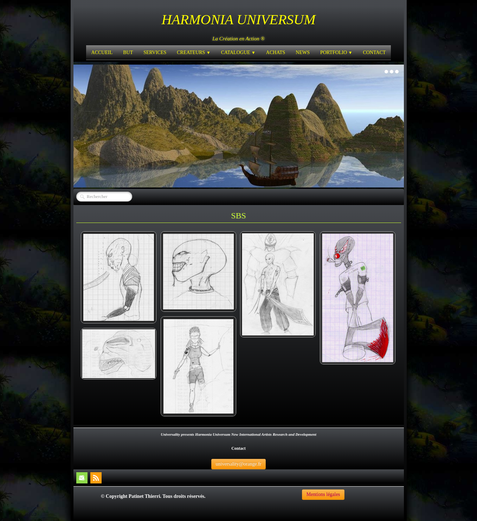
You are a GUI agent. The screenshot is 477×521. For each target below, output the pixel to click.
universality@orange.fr (239, 464)
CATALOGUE (238, 52)
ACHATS (275, 52)
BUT (128, 52)
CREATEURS (193, 52)
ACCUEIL (102, 52)
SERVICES (154, 52)
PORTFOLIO (336, 52)
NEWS (303, 52)
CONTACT (374, 52)
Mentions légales (323, 494)
